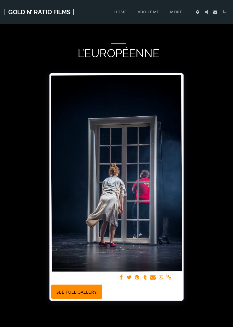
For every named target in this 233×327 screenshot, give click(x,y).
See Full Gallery (76, 292)
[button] (206, 12)
